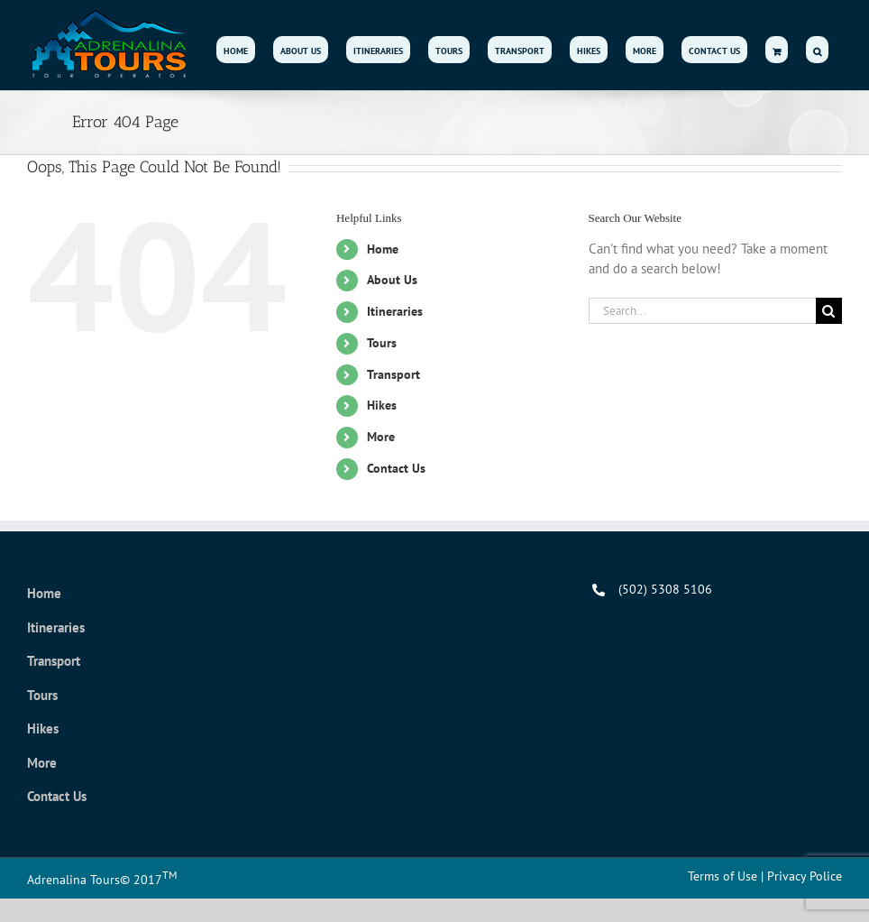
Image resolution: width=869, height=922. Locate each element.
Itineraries (395, 311)
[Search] (829, 311)
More (381, 437)
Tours (382, 343)
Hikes (382, 405)
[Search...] (702, 311)
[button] (817, 49)
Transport (393, 374)
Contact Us (396, 468)
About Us (392, 280)
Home (382, 249)
